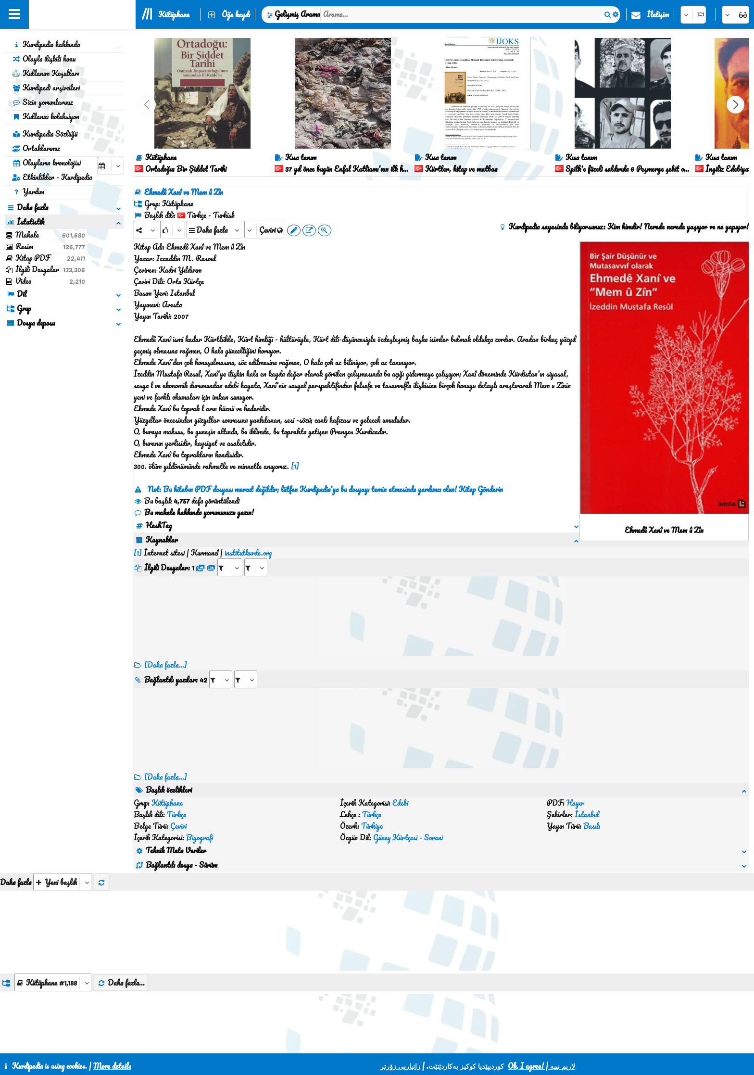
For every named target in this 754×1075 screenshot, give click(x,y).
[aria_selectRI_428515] (221, 667)
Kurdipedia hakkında (46, 44)
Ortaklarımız (36, 148)
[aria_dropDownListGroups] (53, 924)
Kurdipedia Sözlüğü (44, 133)
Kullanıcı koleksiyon (45, 116)
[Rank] (172, 229)
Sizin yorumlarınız (42, 102)
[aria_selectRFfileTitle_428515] (256, 555)
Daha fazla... (121, 925)
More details (112, 1066)
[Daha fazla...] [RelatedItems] (165, 765)
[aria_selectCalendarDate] (110, 165)
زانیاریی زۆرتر (400, 1066)
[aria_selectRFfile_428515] (230, 555)
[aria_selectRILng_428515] (246, 667)
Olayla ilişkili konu (43, 58)
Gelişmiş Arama (297, 14)
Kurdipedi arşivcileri (46, 87)
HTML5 (427, 1042)
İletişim (658, 14)
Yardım (28, 191)
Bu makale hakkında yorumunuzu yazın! (194, 512)
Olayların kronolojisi (46, 162)
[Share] (146, 229)
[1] (295, 466)
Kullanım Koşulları (45, 73)
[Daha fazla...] (165, 653)
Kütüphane (173, 14)
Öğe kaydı (236, 14)
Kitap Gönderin (481, 489)
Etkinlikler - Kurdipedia (52, 177)
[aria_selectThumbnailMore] (62, 824)
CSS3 (390, 1042)
